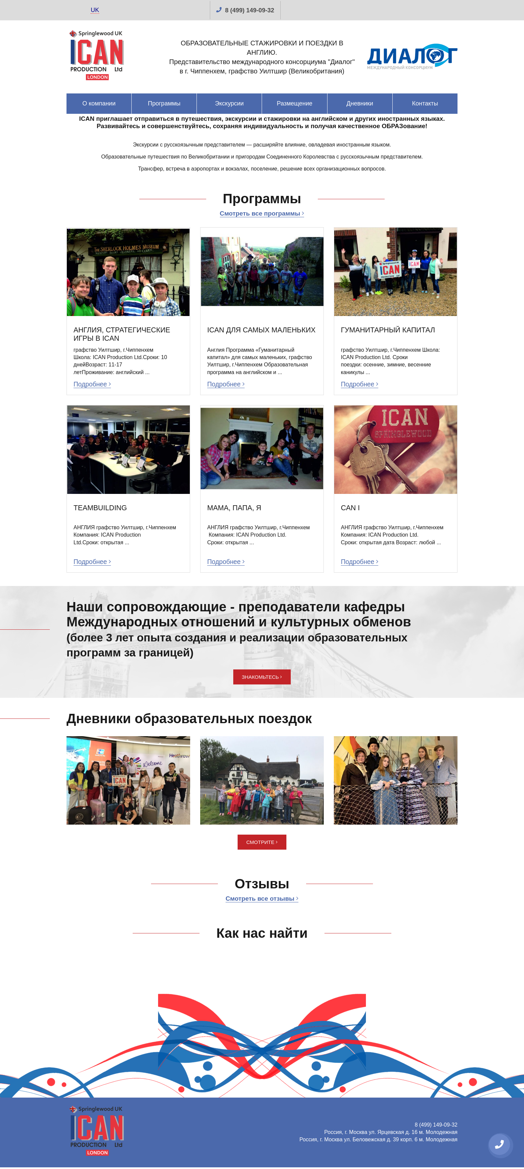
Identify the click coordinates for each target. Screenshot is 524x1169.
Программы (164, 103)
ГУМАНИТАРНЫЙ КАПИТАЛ (389, 330)
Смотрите (262, 844)
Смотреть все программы (262, 213)
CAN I (351, 509)
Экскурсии (229, 103)
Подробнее (93, 384)
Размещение (294, 103)
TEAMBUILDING (101, 509)
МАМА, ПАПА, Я (235, 509)
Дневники (360, 103)
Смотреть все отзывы (262, 900)
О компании (98, 103)
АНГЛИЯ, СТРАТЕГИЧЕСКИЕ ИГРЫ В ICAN (123, 334)
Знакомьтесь (262, 678)
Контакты (425, 103)
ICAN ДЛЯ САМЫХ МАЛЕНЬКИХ (239, 334)
